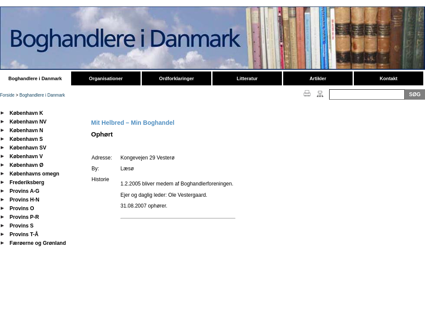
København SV (28, 148)
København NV (28, 122)
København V (26, 156)
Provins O (22, 208)
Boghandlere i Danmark (35, 78)
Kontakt (389, 78)
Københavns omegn (34, 174)
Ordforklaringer (176, 78)
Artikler (318, 78)
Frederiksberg (27, 182)
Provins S (21, 226)
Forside (7, 95)
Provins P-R (24, 217)
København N (26, 130)
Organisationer (106, 78)
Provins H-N (24, 200)
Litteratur (247, 78)
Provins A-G (24, 191)
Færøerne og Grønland (38, 243)
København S (26, 139)
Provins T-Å (24, 234)
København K (26, 113)
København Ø (26, 165)
